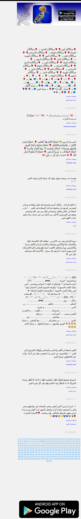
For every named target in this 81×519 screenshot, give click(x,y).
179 (62, 451)
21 (53, 438)
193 (39, 454)
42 (33, 440)
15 (41, 438)
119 (79, 445)
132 (54, 447)
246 (65, 458)
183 (74, 451)
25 (62, 438)
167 (28, 451)
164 (20, 451)
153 (51, 449)
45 (39, 440)
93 (74, 443)
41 (31, 440)
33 (78, 438)
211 (28, 456)
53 (56, 440)
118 (77, 445)
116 (71, 445)
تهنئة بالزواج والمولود (5, 34)
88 (64, 443)
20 (51, 438)
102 (31, 445)
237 (39, 458)
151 (45, 449)
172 (42, 451)
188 (25, 454)
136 (65, 447)
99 (23, 445)
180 (65, 451)
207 (79, 454)
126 (37, 447)
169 (34, 451)
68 (23, 443)
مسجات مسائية (4, 8)
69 (25, 443)
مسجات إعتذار (4, 20)
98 (21, 445)
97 (19, 445)
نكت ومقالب (3, 65)
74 (35, 443)
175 (51, 451)
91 (70, 443)
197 (51, 454)
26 (64, 438)
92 (72, 443)
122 (25, 447)
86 (60, 443)
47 (43, 440)
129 (45, 447)
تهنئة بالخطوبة (3, 32)
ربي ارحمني (72, 390)
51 (51, 440)
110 (54, 445)
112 (60, 445)
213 (34, 456)
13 (37, 438)
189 (28, 454)
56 (62, 440)
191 (34, 454)
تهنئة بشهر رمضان (4, 46)
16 (43, 438)
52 (53, 440)
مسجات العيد (3, 48)
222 (59, 456)
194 (42, 454)
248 (71, 458)
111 (57, 445)
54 (58, 440)
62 (74, 440)
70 (27, 443)
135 (62, 447)
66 (19, 443)
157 (62, 449)
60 (70, 440)
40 (29, 440)
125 (34, 447)
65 (80, 440)
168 (31, 451)
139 (74, 447)
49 (47, 440)
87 (62, 443)
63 (76, 440)
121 (22, 447)
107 (45, 445)
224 (65, 456)
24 (60, 438)
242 (54, 458)
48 (45, 440)
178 (59, 451)
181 (68, 451)
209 (22, 456)
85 (58, 443)
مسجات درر (3, 67)
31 (74, 438)
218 (48, 456)
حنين (74, 225)
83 (53, 443)
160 (71, 449)
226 (71, 456)
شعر (2, 62)
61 (72, 440)
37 (23, 440)
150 (42, 449)
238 (42, 458)
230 (20, 458)
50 (49, 440)
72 (31, 443)
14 (39, 438)
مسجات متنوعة (4, 22)
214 (37, 456)
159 (68, 449)
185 (79, 451)
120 (20, 447)
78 (43, 443)
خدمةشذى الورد (71, 423)
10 (31, 438)
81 (49, 443)
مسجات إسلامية (4, 3)
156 (59, 449)
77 (41, 443)
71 (29, 443)
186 (20, 454)
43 (35, 440)
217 (45, 456)
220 (54, 456)
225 (68, 456)
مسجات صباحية (4, 15)
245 (62, 458)
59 (68, 440)
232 (25, 458)
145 (28, 449)
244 (59, 458)
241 (51, 458)
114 (65, 445)
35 (19, 440)
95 (78, 443)
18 (47, 438)
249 (74, 458)
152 (48, 449)
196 (48, 454)
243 (57, 458)
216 (42, 456)
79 (45, 443)
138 (71, 447)
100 (25, 445)
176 (54, 451)
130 (48, 447)
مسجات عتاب (3, 39)
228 (76, 456)
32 (76, 438)
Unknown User (71, 162)
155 (57, 449)
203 (68, 454)
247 (68, 458)
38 (25, 440)
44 (37, 440)
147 (34, 449)
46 (41, 440)
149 (39, 449)
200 (59, 454)
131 (51, 447)
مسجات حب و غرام (4, 36)
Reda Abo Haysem (69, 126)
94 (76, 443)
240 (48, 458)
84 (56, 443)
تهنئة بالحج (3, 29)
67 (21, 443)
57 (64, 440)
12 (35, 438)
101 (28, 445)
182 (71, 451)
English (2, 50)
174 (48, 451)
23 (58, 438)
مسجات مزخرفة (4, 27)
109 (51, 445)
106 (43, 445)
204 (71, 454)
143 (22, 449)
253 (51, 460)
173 (45, 451)
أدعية (2, 55)
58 (66, 440)
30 (72, 438)
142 (20, 449)
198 (54, 454)
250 (76, 458)
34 (80, 438)
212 (31, 456)
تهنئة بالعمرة (3, 41)
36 (21, 440)
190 (31, 454)
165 (22, 451)
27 (66, 438)
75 (37, 443)
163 (79, 449)
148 (37, 449)
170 (37, 451)
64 (78, 440)
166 (25, 451)
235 (34, 458)
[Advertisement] (49, 33)
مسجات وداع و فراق (5, 13)
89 (66, 443)
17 (45, 438)
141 (79, 447)
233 (28, 458)
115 (68, 445)
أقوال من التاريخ (4, 58)
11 (33, 438)
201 (62, 454)
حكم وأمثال (3, 60)
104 (37, 445)
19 (49, 438)
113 (62, 445)
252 (48, 460)
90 (68, 443)
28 (68, 438)
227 (74, 456)
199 (57, 454)
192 (37, 454)
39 (27, 440)
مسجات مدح (3, 6)
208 (20, 456)
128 (42, 447)
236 (37, 458)
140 (76, 447)
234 (31, 458)
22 (56, 438)
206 (76, 454)
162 (76, 449)
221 (57, 456)
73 (33, 443)
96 (80, 443)
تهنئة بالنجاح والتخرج (5, 43)
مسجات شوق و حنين (5, 10)
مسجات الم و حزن (4, 17)
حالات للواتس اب (4, 25)
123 (28, 447)
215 (39, 456)
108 (48, 445)
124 (31, 447)
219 (51, 456)
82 (51, 443)
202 (65, 454)
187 (22, 454)
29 (70, 438)
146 (31, 449)
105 (40, 445)
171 (39, 451)
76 (39, 443)
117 (74, 445)
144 (25, 449)
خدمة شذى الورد (71, 99)
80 (47, 443)
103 (34, 445)
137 (68, 447)
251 (79, 458)
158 (65, 449)
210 (25, 456)
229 (79, 456)
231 (22, 458)
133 (57, 447)
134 (59, 447)
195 (45, 454)
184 (76, 451)
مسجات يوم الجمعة (4, 53)
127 (39, 447)
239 (45, 458)
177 (57, 451)
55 (60, 440)
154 (54, 449)
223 (62, 456)
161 (74, 449)
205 (74, 454)
